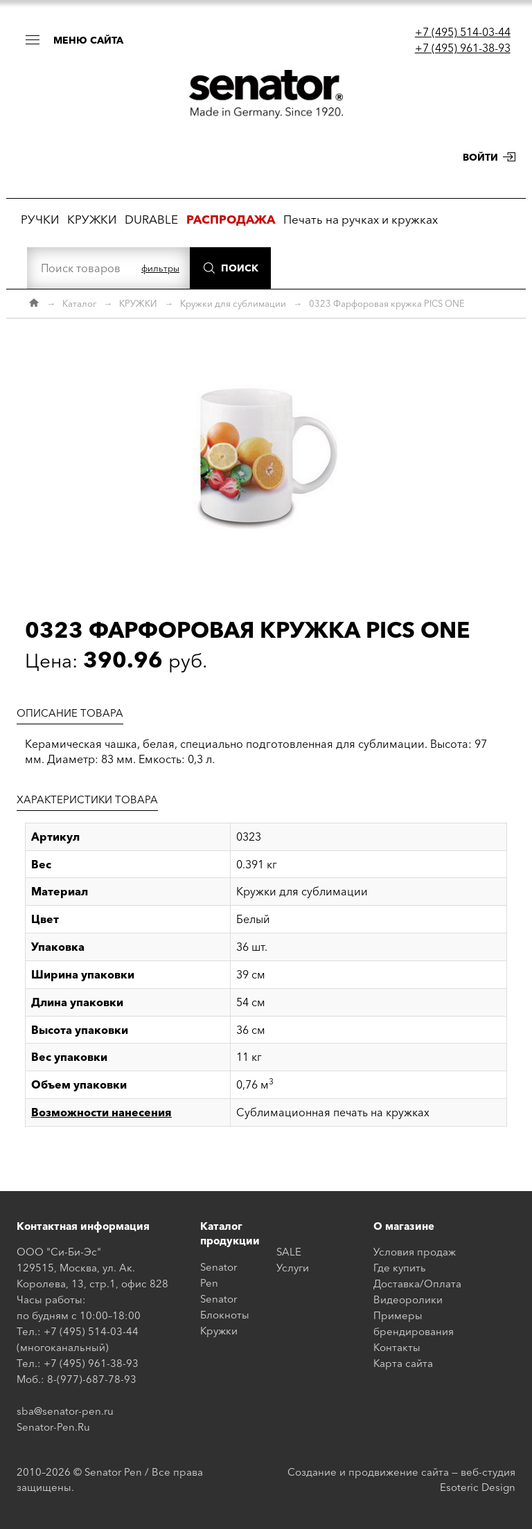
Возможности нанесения (101, 1112)
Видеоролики (408, 1299)
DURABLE (151, 219)
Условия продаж (414, 1251)
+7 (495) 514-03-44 (463, 32)
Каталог (79, 303)
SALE (288, 1251)
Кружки (219, 1330)
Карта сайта (403, 1363)
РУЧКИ (40, 219)
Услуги (292, 1267)
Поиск (239, 268)
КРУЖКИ (91, 219)
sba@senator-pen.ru (65, 1411)
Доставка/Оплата (417, 1283)
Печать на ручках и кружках (360, 219)
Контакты (396, 1347)
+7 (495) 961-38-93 (463, 48)
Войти (480, 157)
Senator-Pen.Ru (53, 1426)
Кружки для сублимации (233, 303)
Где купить (399, 1267)
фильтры (160, 268)
